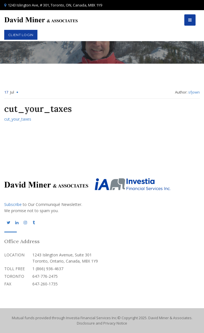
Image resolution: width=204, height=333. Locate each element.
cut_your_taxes (17, 119)
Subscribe (13, 204)
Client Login (20, 35)
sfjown (194, 92)
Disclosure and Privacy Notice (102, 323)
